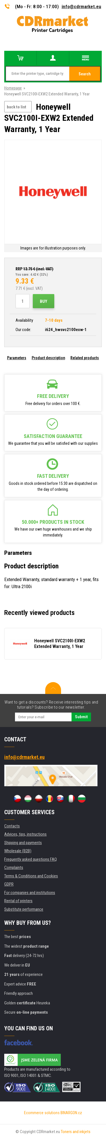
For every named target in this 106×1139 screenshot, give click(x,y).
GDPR (9, 884)
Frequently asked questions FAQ (30, 859)
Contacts (12, 826)
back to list (16, 106)
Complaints (13, 867)
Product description (48, 358)
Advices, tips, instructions (25, 834)
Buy (43, 301)
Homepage (13, 88)
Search (85, 74)
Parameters (16, 358)
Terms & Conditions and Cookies (31, 876)
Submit (81, 716)
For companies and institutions (29, 892)
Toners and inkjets (75, 1131)
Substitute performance (23, 909)
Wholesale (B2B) (17, 850)
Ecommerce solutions (42, 1112)
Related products (84, 358)
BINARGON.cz (71, 1112)
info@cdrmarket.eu (81, 6)
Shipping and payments (23, 842)
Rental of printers (18, 900)
